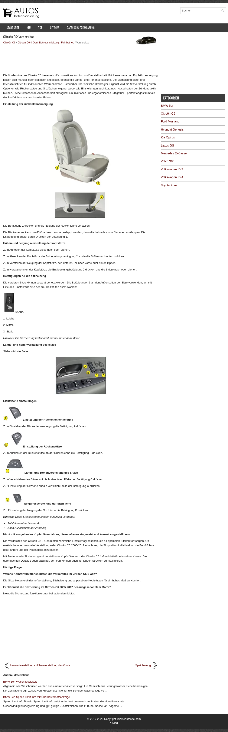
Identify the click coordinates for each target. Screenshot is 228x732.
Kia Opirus (168, 137)
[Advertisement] (80, 58)
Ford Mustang (170, 121)
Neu (29, 27)
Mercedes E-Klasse (174, 153)
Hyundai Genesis (172, 129)
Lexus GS (167, 145)
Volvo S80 (167, 161)
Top (40, 27)
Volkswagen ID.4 (172, 177)
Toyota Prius (169, 185)
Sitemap (54, 27)
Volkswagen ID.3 (172, 169)
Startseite (12, 27)
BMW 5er (167, 105)
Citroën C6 (9, 42)
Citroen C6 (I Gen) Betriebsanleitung (38, 42)
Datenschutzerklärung (81, 27)
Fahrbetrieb (67, 42)
